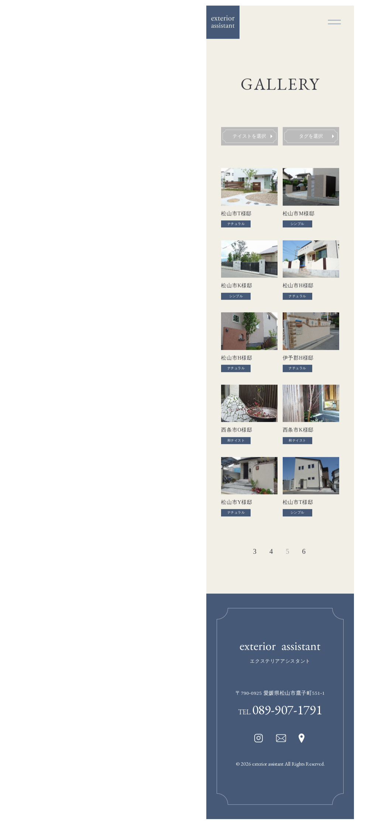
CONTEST (32, 323)
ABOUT (29, 309)
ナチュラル (236, 225)
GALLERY (31, 293)
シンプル (297, 225)
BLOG (27, 353)
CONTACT (32, 368)
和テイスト (236, 444)
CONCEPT (32, 279)
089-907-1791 (287, 716)
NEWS (27, 339)
